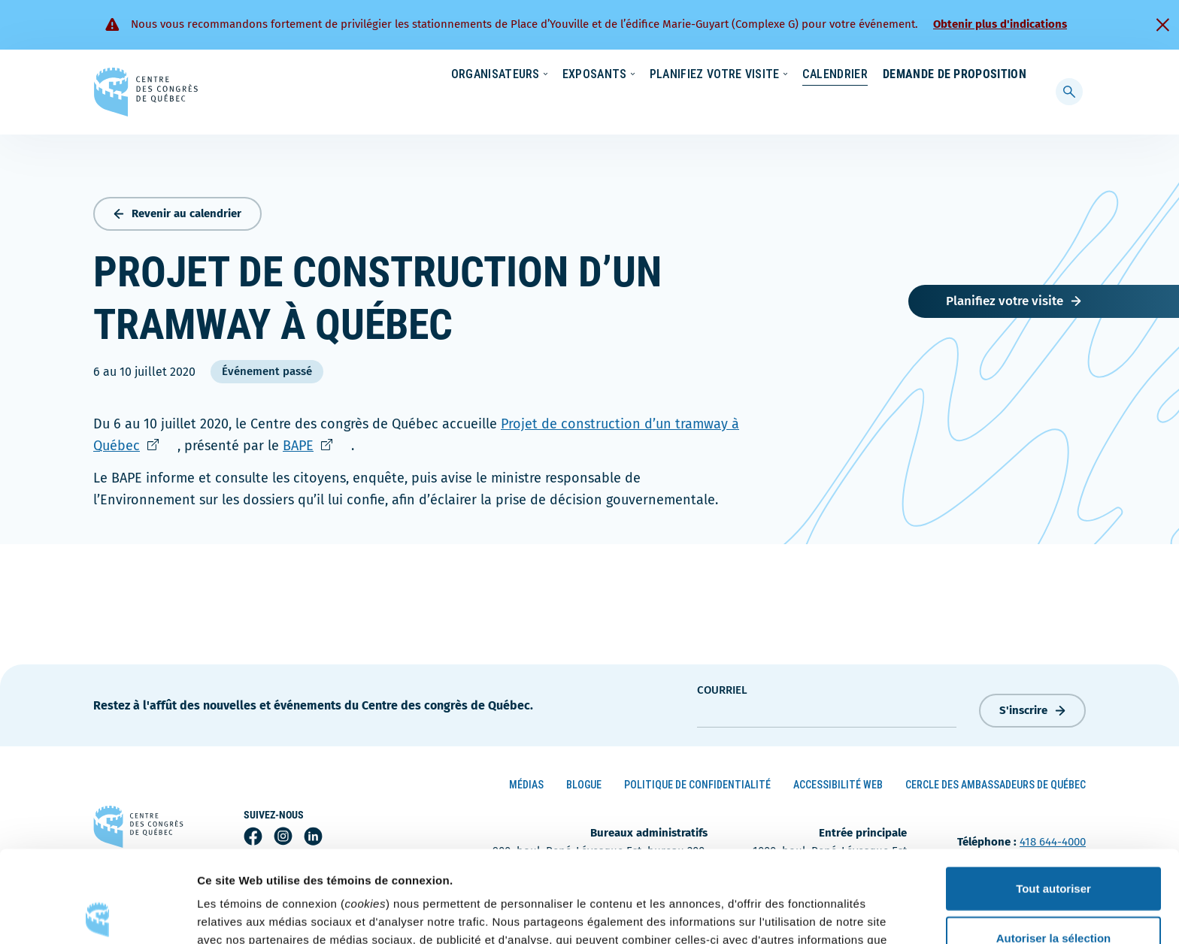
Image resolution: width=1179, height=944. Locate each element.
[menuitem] (1019, 74)
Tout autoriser (1053, 796)
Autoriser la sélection (1053, 846)
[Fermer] (1162, 24)
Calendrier (820, 104)
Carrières (827, 75)
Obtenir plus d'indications (1000, 24)
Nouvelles (754, 75)
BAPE (317, 442)
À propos (897, 75)
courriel (722, 687)
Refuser (1053, 894)
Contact (965, 75)
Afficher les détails (828, 914)
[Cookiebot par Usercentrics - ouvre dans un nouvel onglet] (97, 914)
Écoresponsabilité (662, 75)
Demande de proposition (954, 104)
